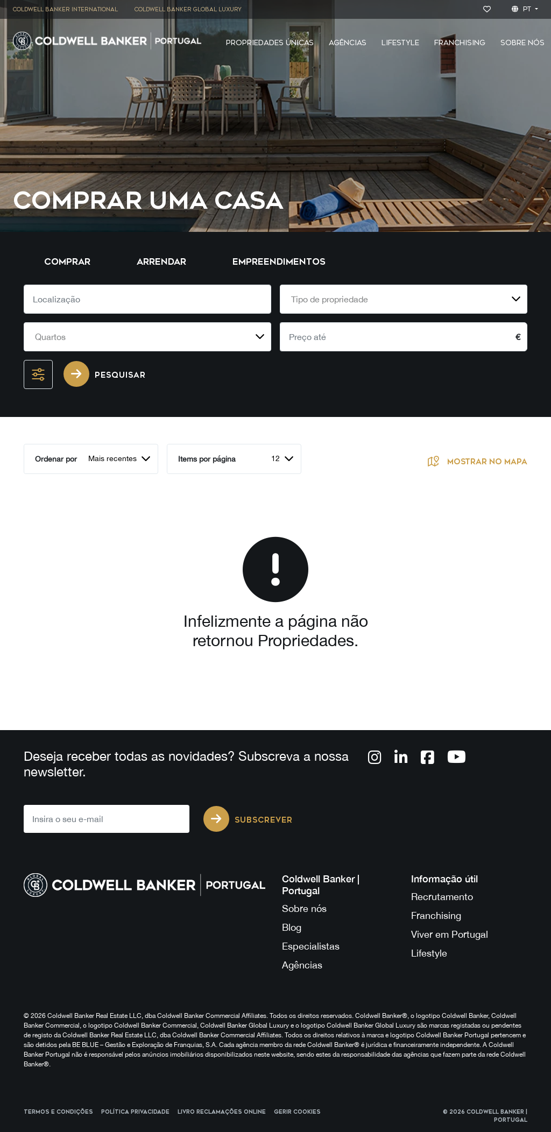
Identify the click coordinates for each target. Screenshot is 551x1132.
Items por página (207, 459)
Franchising (459, 43)
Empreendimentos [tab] (279, 262)
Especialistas (311, 946)
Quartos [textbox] (50, 337)
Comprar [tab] (67, 262)
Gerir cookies (297, 1112)
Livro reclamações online (222, 1112)
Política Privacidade (135, 1112)
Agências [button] (347, 43)
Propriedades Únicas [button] (270, 43)
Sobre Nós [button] (522, 43)
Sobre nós (304, 908)
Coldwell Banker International (65, 9)
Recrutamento (442, 896)
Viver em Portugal (449, 934)
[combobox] (403, 299)
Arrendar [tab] (161, 262)
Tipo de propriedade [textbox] (329, 299)
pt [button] (522, 9)
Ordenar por (56, 459)
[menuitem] (69, 9)
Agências (302, 965)
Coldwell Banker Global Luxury (188, 9)
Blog (291, 927)
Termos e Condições (58, 1112)
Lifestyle (400, 43)
